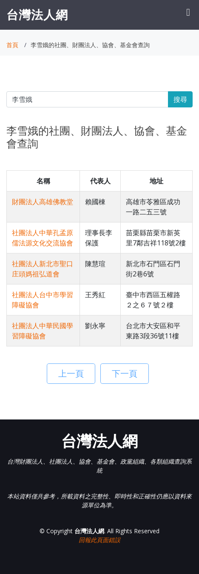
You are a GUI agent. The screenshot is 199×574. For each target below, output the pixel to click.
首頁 (12, 45)
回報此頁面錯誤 (99, 540)
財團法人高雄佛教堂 (42, 201)
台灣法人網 (37, 14)
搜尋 (180, 99)
